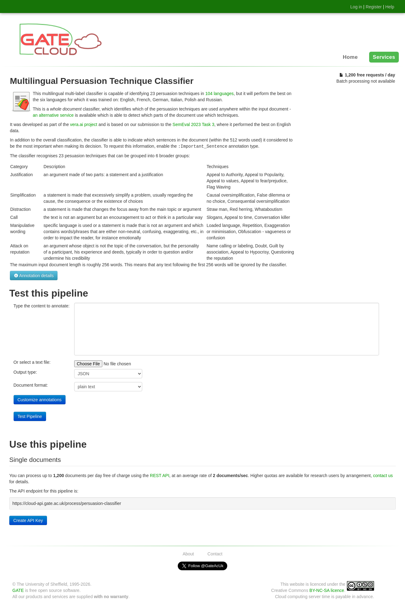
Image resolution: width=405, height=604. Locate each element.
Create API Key (28, 520)
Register (374, 6)
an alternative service (53, 115)
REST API (159, 475)
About (188, 553)
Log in (356, 6)
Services (384, 57)
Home (350, 57)
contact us (383, 475)
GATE (18, 590)
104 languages (219, 93)
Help (389, 6)
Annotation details (33, 275)
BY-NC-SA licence (326, 590)
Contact (214, 553)
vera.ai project (83, 124)
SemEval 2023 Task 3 (193, 124)
